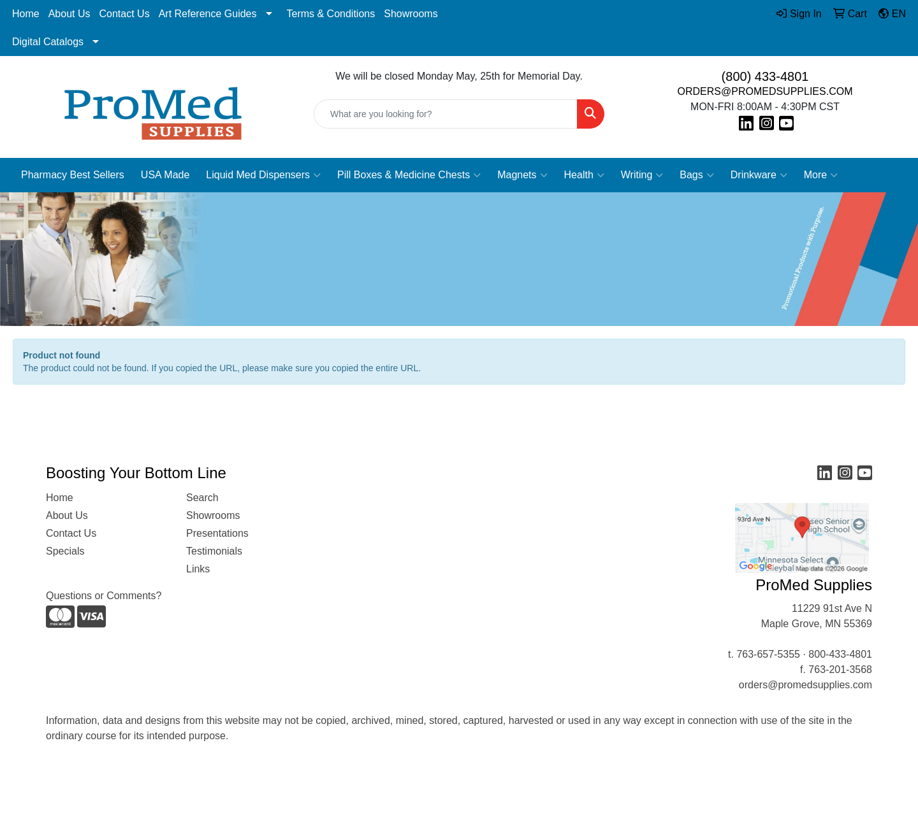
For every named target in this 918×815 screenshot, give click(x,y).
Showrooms (410, 13)
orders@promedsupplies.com (805, 684)
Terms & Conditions (331, 13)
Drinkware (759, 175)
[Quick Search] (446, 114)
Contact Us (124, 13)
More (821, 175)
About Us (69, 13)
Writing (642, 175)
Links (198, 568)
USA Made (165, 174)
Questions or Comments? (103, 595)
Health (584, 175)
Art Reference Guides (208, 13)
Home (26, 13)
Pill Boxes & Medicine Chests (409, 175)
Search (202, 497)
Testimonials (214, 551)
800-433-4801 (840, 654)
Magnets (522, 175)
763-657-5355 (768, 654)
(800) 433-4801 (765, 76)
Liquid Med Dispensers (263, 175)
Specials (65, 551)
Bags (696, 175)
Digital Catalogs (48, 41)
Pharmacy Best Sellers (72, 174)
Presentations (217, 533)
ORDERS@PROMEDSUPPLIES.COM (765, 91)
